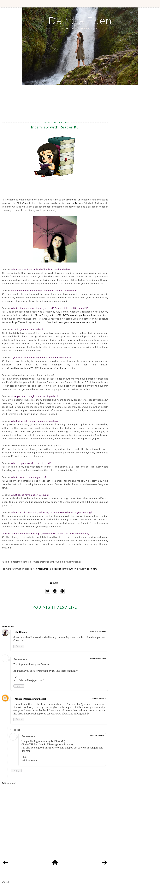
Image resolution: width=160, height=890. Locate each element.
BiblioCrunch (24, 203)
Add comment (9, 783)
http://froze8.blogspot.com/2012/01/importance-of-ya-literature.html (39, 368)
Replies (16, 729)
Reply (19, 646)
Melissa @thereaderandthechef (30, 699)
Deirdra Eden (80, 20)
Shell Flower (21, 632)
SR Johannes (69, 199)
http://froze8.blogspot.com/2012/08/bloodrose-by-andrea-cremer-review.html (54, 322)
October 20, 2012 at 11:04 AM (98, 631)
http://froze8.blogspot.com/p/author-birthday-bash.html (67, 568)
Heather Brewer (74, 203)
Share (5, 881)
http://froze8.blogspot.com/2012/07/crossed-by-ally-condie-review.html (68, 315)
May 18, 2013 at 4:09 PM (97, 735)
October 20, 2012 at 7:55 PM (98, 658)
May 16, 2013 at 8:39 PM (99, 698)
